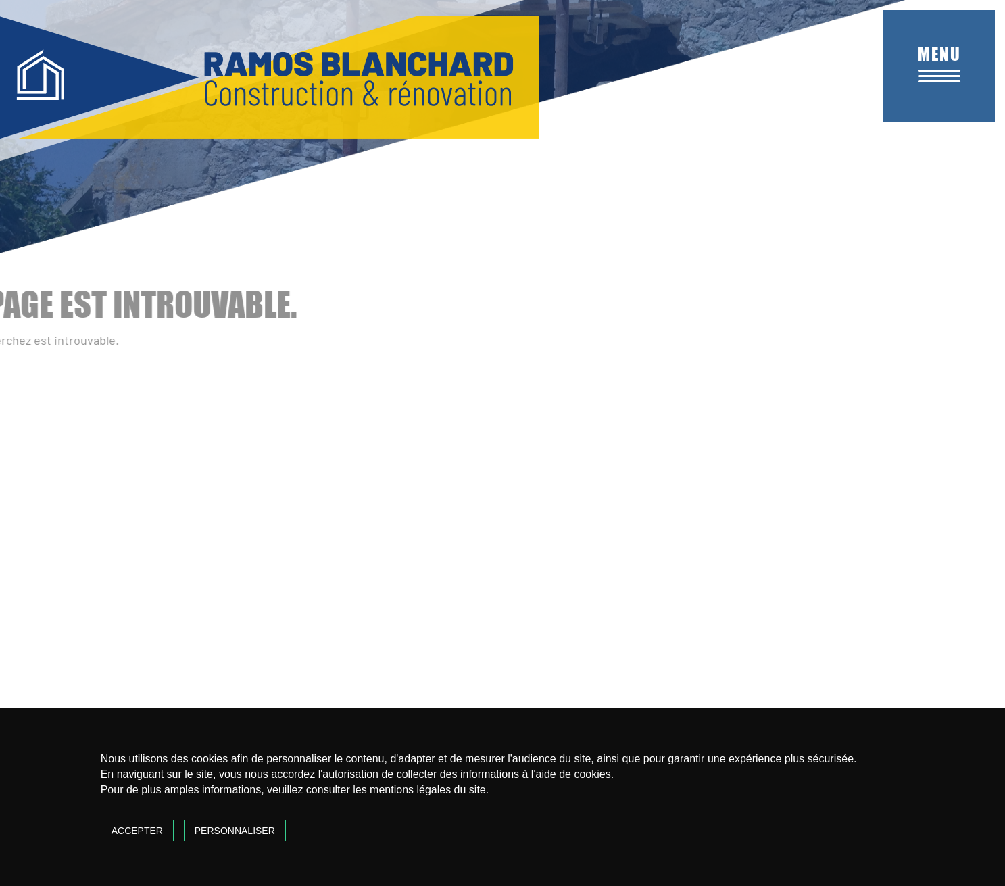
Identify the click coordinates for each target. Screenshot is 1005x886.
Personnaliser (235, 830)
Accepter (137, 830)
